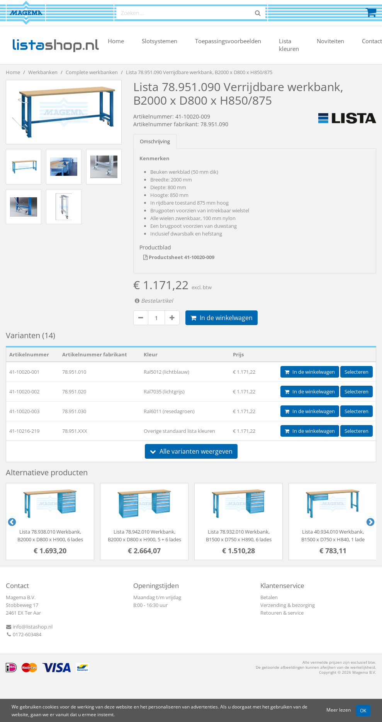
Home (116, 41)
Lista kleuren (289, 45)
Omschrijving (155, 141)
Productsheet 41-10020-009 (178, 257)
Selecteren (356, 371)
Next (370, 521)
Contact (372, 41)
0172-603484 (23, 634)
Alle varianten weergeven (191, 451)
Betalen (269, 597)
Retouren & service (282, 612)
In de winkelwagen (221, 318)
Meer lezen (338, 710)
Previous (11, 521)
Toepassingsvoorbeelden (228, 41)
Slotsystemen (159, 41)
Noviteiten (330, 41)
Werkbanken (43, 72)
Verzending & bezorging (287, 605)
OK (363, 710)
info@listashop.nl (29, 626)
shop (55, 45)
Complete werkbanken (92, 72)
